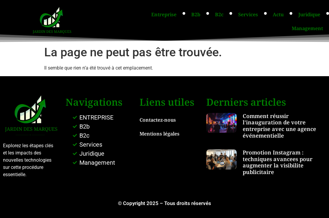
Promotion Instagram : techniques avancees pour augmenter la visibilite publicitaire (277, 162)
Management (307, 28)
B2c (219, 14)
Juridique (309, 14)
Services (248, 14)
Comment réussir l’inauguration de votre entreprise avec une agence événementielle (279, 125)
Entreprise (164, 14)
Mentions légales (160, 133)
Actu (278, 14)
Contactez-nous (158, 120)
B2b (195, 14)
